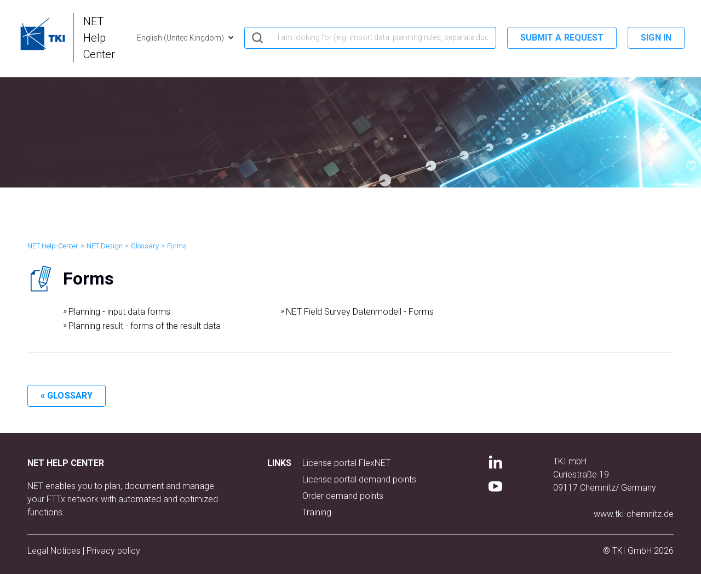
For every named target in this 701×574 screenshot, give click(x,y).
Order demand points (342, 496)
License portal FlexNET (346, 463)
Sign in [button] (656, 37)
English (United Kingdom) (181, 37)
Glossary (145, 246)
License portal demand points (359, 479)
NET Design (105, 246)
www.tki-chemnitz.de (634, 514)
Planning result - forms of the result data (144, 326)
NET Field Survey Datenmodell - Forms (360, 311)
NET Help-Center (52, 246)
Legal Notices (55, 550)
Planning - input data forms (119, 311)
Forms (177, 246)
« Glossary (67, 395)
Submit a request (562, 37)
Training (316, 512)
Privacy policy (113, 550)
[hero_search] (370, 38)
